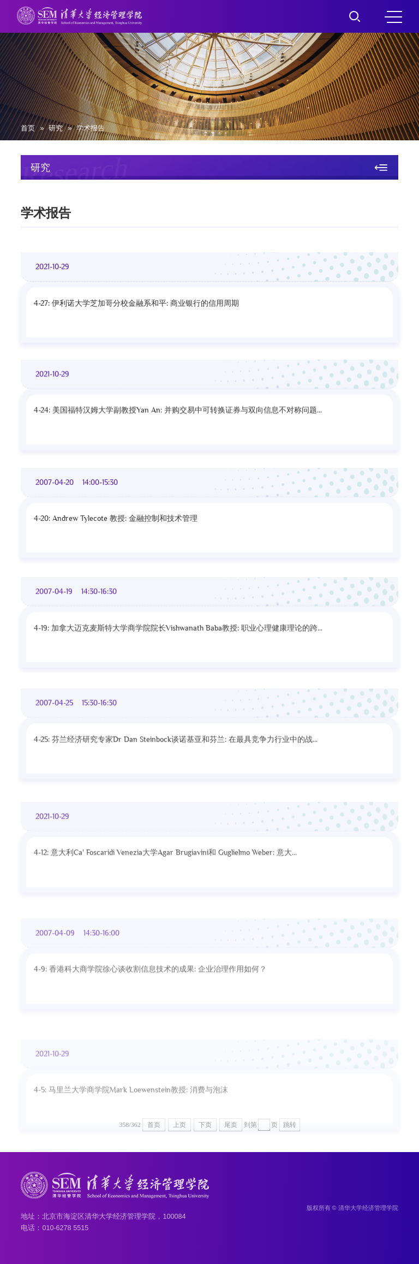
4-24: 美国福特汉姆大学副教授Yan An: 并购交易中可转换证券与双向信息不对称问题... (178, 420)
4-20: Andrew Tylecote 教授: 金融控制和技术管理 (115, 535)
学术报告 (90, 128)
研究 (56, 128)
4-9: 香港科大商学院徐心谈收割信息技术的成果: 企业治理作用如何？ (150, 1026)
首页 (28, 128)
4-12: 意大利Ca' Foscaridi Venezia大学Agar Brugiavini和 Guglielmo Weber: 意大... (165, 901)
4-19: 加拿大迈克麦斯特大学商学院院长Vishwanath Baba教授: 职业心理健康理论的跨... (178, 653)
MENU (393, 17)
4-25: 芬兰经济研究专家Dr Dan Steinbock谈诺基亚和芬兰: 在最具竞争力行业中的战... (176, 774)
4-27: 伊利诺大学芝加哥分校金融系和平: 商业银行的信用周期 (136, 308)
